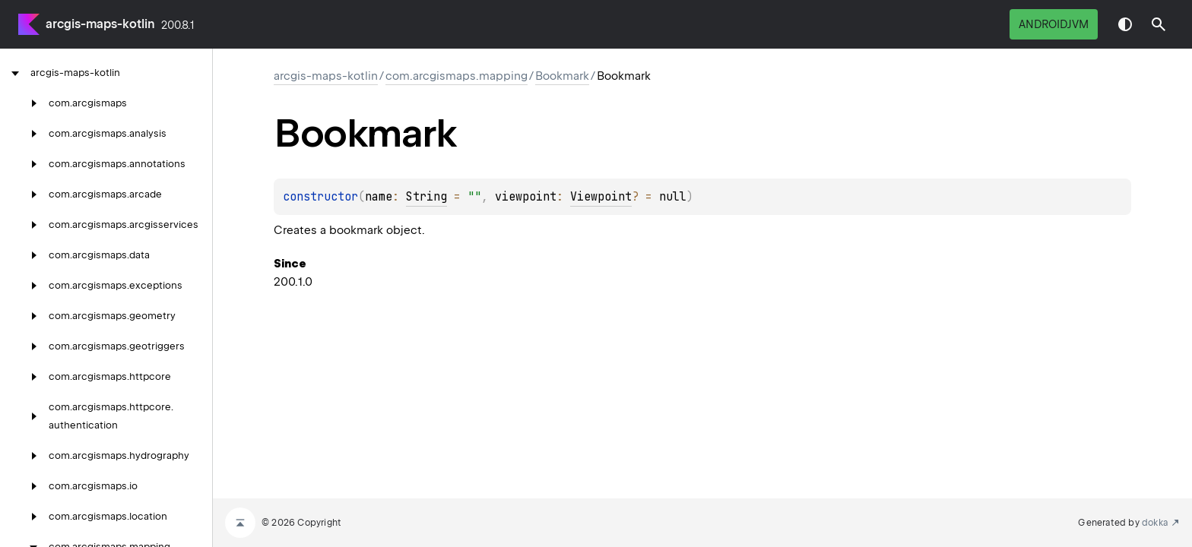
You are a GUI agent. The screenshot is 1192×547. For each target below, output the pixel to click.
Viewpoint (601, 196)
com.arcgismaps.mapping (456, 76)
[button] (1158, 24)
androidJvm (1054, 24)
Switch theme (1125, 24)
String (426, 196)
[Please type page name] (1158, 24)
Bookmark (562, 76)
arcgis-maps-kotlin (100, 24)
